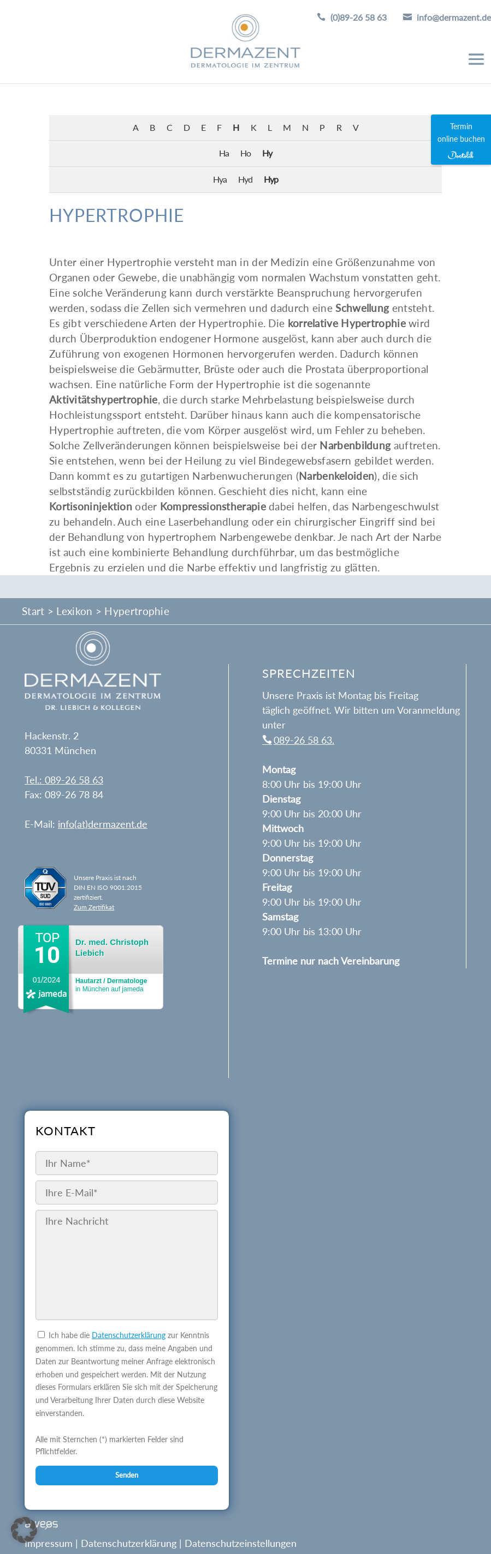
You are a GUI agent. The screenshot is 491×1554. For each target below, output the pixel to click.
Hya (220, 179)
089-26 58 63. (304, 740)
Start (33, 611)
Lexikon (74, 611)
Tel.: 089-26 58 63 (64, 780)
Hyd (245, 179)
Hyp (271, 179)
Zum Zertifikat (94, 907)
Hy (267, 153)
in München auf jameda (111, 985)
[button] (24, 1530)
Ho (245, 153)
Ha (224, 153)
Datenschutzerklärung (128, 1335)
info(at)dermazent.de (102, 824)
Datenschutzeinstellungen (241, 1543)
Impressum (49, 1543)
